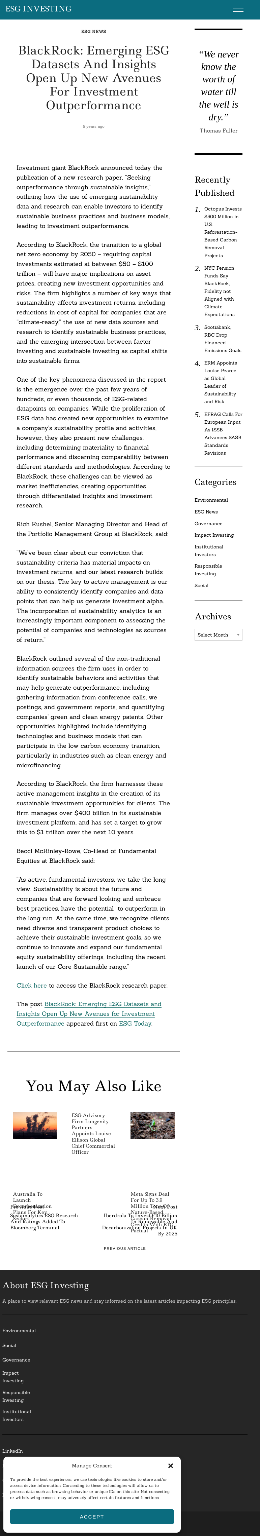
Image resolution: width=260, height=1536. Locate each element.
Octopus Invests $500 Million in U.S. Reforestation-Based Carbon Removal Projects (223, 232)
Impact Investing (214, 535)
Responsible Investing (208, 570)
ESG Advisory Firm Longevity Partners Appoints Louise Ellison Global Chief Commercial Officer (93, 1133)
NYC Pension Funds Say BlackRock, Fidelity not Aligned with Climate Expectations (219, 291)
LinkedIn (12, 1451)
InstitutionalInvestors (16, 1415)
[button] (170, 1465)
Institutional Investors (209, 551)
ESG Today (135, 1023)
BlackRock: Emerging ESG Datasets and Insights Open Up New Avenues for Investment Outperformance (89, 1013)
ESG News (93, 31)
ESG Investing (38, 9)
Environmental (211, 500)
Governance (209, 524)
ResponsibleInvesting (16, 1396)
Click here (32, 985)
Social (201, 585)
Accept (92, 1517)
